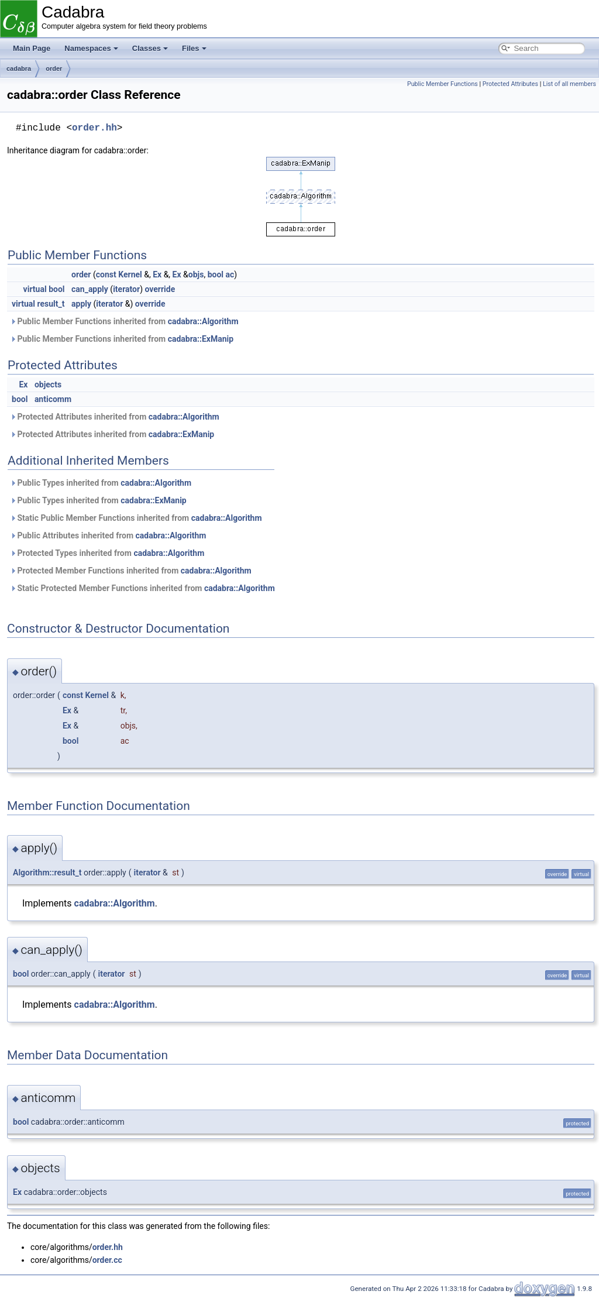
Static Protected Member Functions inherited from (142, 588)
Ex (157, 274)
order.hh (94, 128)
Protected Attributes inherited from (114, 416)
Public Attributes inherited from (108, 535)
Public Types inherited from (100, 482)
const (106, 274)
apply (81, 303)
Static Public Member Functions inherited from (136, 518)
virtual (35, 289)
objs (196, 274)
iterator (126, 289)
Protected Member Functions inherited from (131, 570)
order (54, 68)
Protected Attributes (510, 84)
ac (230, 274)
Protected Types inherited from (107, 553)
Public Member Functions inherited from (124, 321)
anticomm (53, 399)
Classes (150, 48)
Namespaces (91, 48)
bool (215, 274)
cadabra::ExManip (201, 339)
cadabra (18, 68)
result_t (51, 303)
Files (194, 48)
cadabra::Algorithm (203, 321)
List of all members (569, 84)
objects (48, 384)
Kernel (130, 274)
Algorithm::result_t (47, 872)
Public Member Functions (442, 84)
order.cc (107, 1260)
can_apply (89, 289)
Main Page (31, 48)
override (159, 289)
